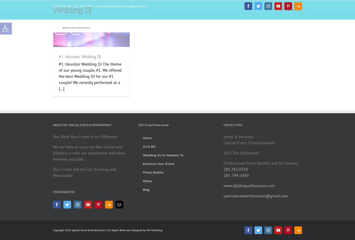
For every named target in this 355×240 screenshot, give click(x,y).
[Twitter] (67, 204)
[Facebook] (57, 204)
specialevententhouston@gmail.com (121, 6)
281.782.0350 (235, 169)
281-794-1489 (236, 175)
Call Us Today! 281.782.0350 (73, 6)
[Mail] (119, 204)
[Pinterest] (98, 204)
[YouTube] (88, 204)
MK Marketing (154, 230)
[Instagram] (78, 204)
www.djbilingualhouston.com (249, 185)
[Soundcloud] (109, 204)
